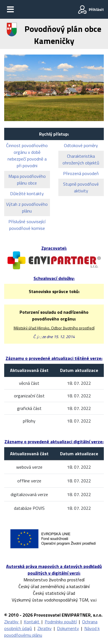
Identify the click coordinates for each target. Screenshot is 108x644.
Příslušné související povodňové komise (26, 225)
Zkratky (12, 621)
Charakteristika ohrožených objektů (81, 159)
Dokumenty (68, 628)
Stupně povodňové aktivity (81, 187)
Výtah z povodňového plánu (27, 207)
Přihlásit (96, 9)
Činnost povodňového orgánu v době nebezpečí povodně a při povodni (27, 155)
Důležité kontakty (27, 193)
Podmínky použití (61, 621)
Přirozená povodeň (81, 173)
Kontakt (32, 621)
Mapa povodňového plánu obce (27, 179)
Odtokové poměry (81, 145)
